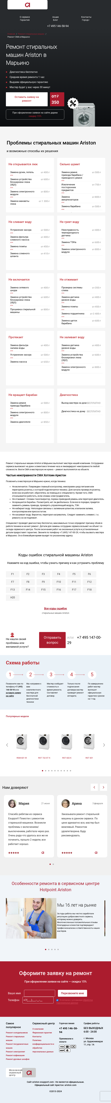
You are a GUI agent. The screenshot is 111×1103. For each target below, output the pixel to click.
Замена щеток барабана (69, 322)
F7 (12, 581)
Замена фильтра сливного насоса (19, 238)
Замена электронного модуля (22, 193)
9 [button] (68, 771)
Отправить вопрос (52, 640)
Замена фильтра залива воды (19, 346)
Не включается (19, 279)
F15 (43, 589)
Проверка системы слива (71, 289)
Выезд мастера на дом (73, 402)
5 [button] (55, 771)
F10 (59, 581)
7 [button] (61, 771)
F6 (89, 574)
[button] (7, 745)
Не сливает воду (20, 222)
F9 (43, 581)
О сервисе (25, 17)
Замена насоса (18, 361)
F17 (74, 589)
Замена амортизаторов (69, 198)
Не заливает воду (72, 337)
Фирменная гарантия (42, 1032)
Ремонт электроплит (15, 1051)
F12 (89, 581)
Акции (55, 17)
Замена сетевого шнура (19, 289)
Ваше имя (14, 993)
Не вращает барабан (23, 395)
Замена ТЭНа (68, 242)
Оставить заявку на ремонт (27, 98)
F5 (74, 574)
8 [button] (65, 771)
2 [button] (46, 771)
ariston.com (70, 1085)
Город (85, 20)
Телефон (13, 1000)
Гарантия (25, 20)
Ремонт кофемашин (15, 1055)
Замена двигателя (20, 422)
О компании (37, 1029)
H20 (12, 597)
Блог (55, 20)
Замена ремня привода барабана (20, 404)
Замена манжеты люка (19, 202)
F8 (28, 581)
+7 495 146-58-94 (58, 26)
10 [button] (71, 771)
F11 (74, 581)
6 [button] (58, 771)
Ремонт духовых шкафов (17, 1059)
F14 (28, 589)
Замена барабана (70, 206)
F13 (13, 589)
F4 (58, 574)
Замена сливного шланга (20, 255)
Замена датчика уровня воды (70, 298)
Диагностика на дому (73, 411)
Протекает (16, 337)
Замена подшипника (72, 313)
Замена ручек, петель (22, 172)
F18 (89, 589)
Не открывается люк (23, 164)
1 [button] (43, 771)
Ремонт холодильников (17, 1032)
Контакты (86, 17)
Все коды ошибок (55, 608)
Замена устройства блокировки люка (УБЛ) (21, 182)
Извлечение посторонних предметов (68, 187)
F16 (59, 589)
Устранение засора (20, 229)
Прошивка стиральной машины (22, 311)
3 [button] (49, 771)
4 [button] (52, 771)
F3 (43, 574)
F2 (28, 574)
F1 (12, 574)
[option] (22, 743)
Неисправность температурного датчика (70, 232)
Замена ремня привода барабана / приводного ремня (72, 175)
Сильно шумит (70, 164)
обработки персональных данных (74, 1001)
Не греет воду (69, 222)
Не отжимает (69, 279)
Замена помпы (18, 246)
